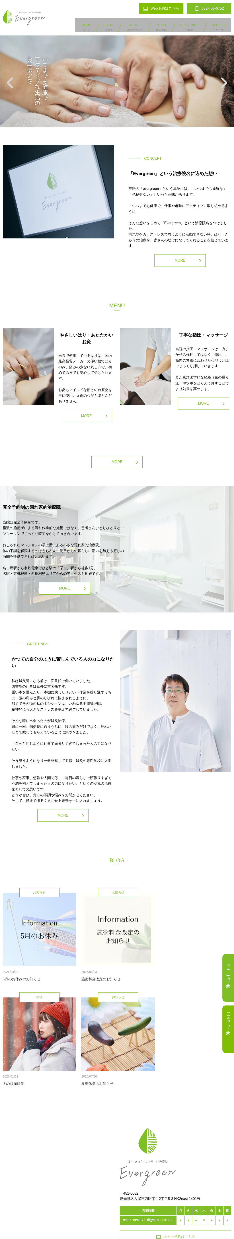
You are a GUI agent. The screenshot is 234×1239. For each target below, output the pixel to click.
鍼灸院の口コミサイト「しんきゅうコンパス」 (117, 1231)
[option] (117, 76)
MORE (180, 256)
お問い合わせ (121, 1205)
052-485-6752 (196, 1205)
